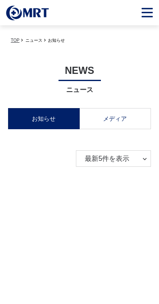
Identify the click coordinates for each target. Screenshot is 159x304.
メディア (115, 118)
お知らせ (44, 118)
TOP (15, 40)
